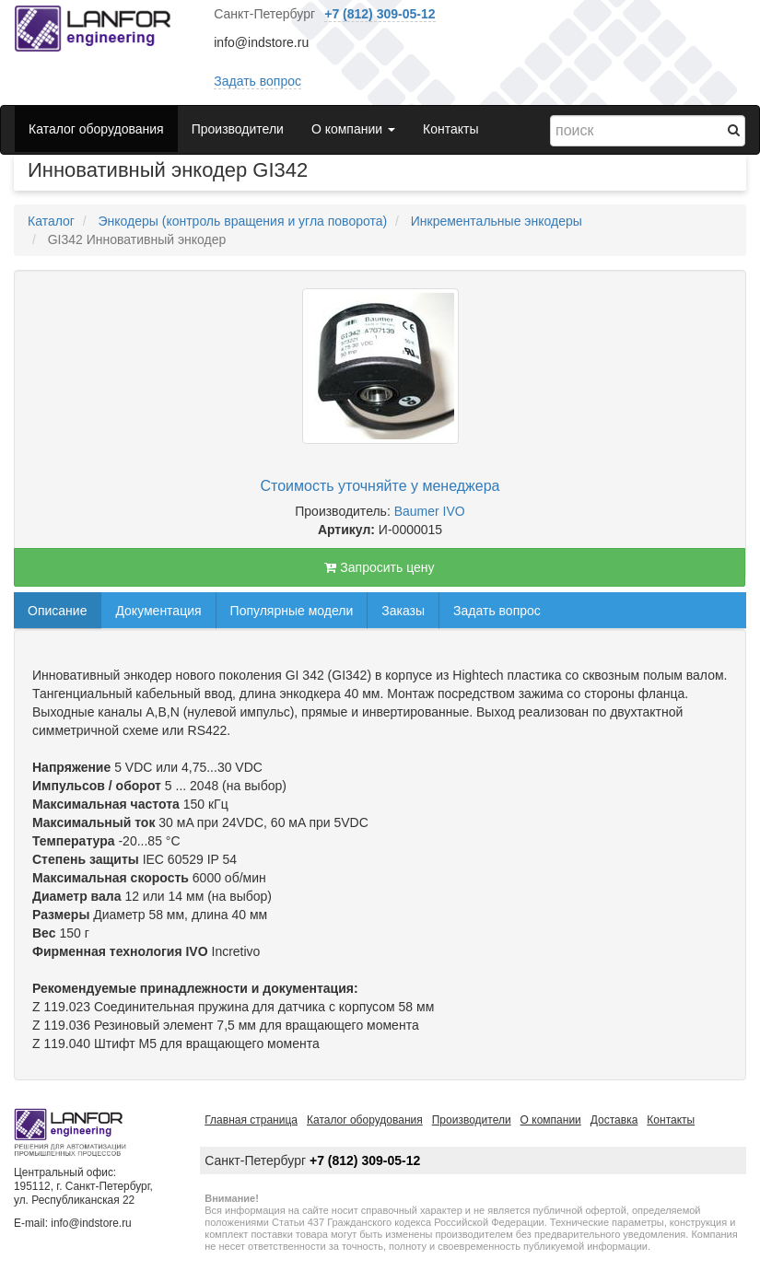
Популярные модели (292, 610)
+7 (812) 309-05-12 (379, 13)
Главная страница (251, 1120)
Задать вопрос (257, 81)
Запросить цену (379, 567)
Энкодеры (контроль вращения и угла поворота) (242, 221)
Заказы (403, 610)
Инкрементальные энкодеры (496, 221)
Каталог (51, 221)
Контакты (450, 129)
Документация (158, 610)
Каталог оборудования (96, 129)
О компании (550, 1120)
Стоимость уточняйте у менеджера (380, 486)
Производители (238, 129)
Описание (57, 610)
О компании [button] (353, 129)
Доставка (614, 1120)
